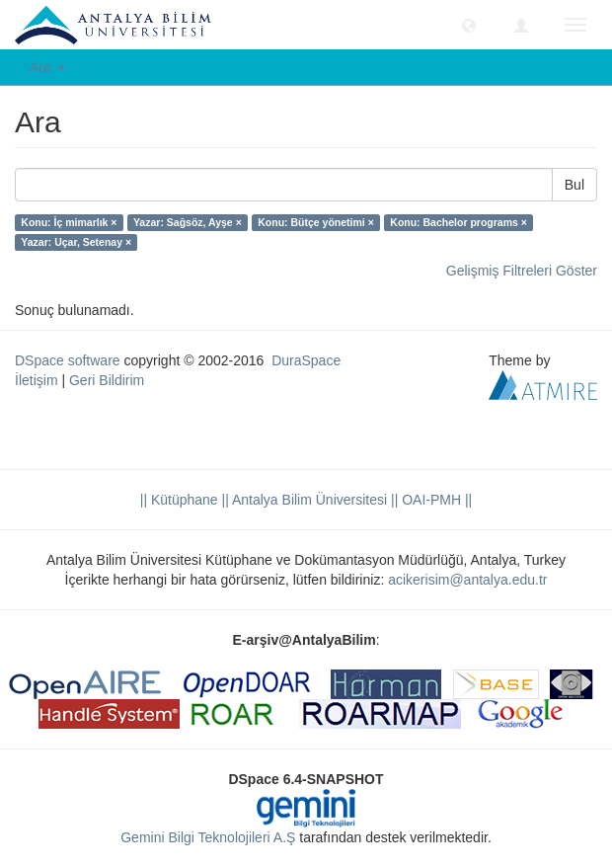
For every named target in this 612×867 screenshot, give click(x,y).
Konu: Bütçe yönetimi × (316, 222)
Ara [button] (47, 67)
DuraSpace (306, 360)
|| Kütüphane (179, 500)
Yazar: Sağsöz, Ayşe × (187, 222)
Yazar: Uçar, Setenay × (76, 242)
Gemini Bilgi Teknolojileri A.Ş (207, 837)
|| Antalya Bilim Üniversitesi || (308, 500)
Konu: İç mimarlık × (68, 222)
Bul (574, 185)
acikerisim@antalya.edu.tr (467, 580)
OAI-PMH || (435, 500)
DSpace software (67, 360)
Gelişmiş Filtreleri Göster (521, 270)
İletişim (36, 380)
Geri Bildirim (106, 380)
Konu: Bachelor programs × (458, 222)
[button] (469, 24)
